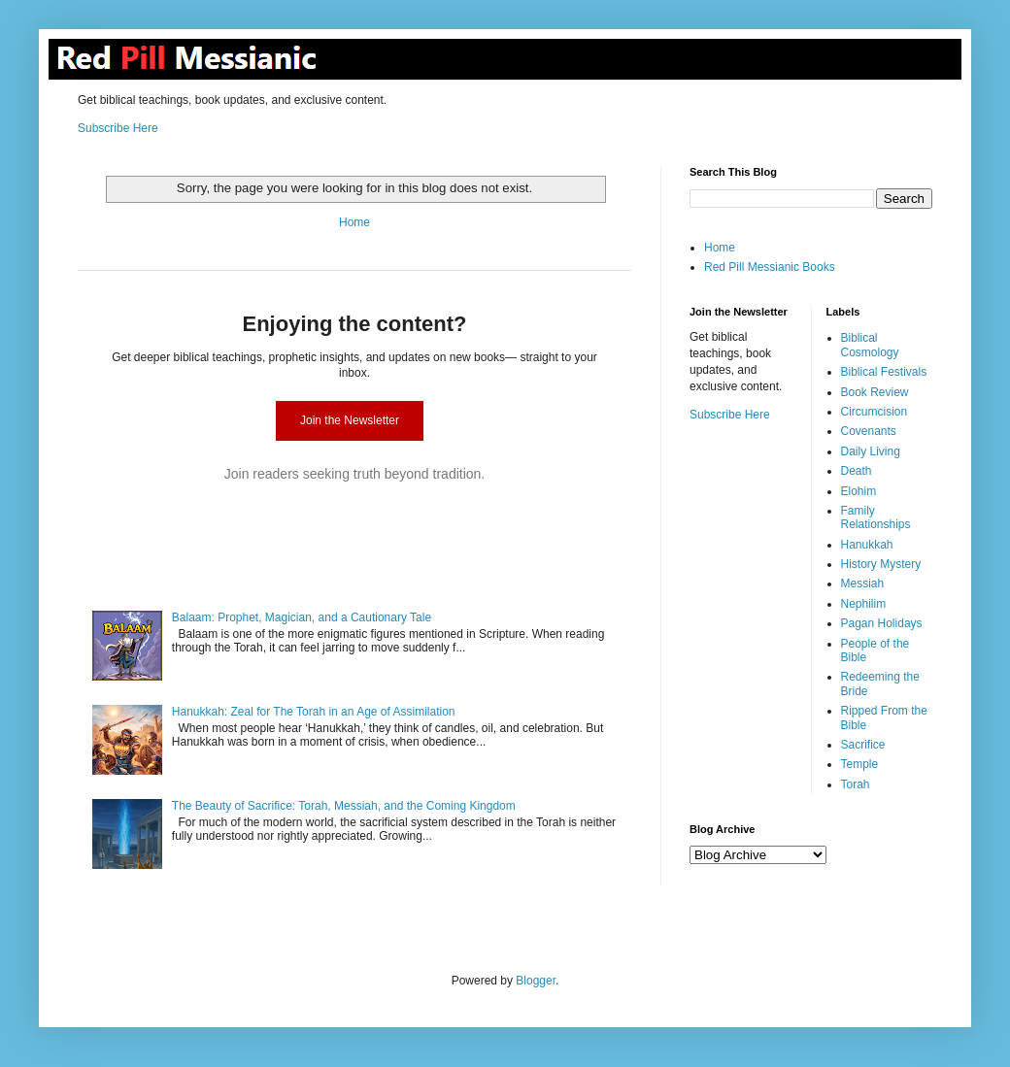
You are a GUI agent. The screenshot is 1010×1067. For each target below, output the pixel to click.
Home (354, 222)
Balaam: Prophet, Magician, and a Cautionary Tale (301, 617)
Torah (855, 784)
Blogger (536, 980)
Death (856, 471)
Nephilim (864, 604)
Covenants (868, 431)
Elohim (859, 491)
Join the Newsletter (349, 420)
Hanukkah (867, 544)
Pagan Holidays (882, 623)
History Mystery (881, 564)
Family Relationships (876, 517)
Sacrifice (863, 744)
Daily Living (870, 451)
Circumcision (874, 411)
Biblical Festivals (884, 372)
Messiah (863, 583)
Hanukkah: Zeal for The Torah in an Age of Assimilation (313, 711)
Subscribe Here (118, 128)
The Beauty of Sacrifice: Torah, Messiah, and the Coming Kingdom (344, 806)
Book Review (875, 392)
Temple (860, 764)
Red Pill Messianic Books (769, 267)
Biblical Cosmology (870, 344)
